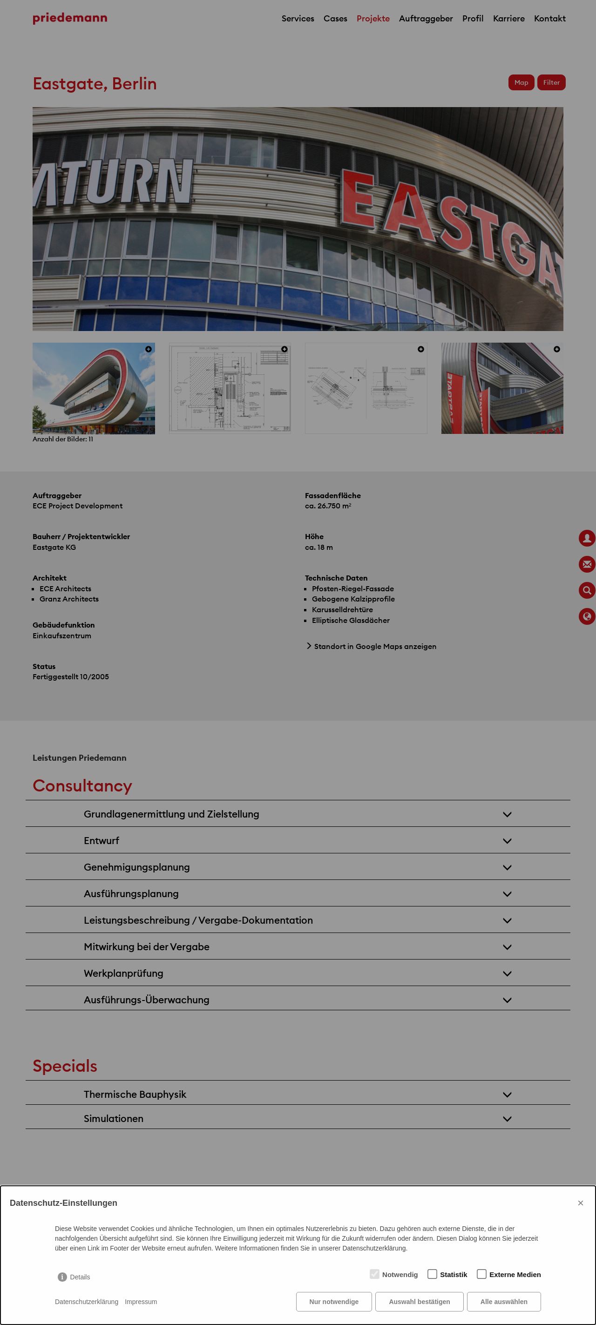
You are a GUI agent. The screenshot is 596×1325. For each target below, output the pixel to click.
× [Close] (580, 1203)
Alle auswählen (504, 1301)
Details (80, 1277)
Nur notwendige (334, 1301)
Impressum (141, 1301)
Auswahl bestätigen (419, 1301)
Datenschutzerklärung (86, 1301)
